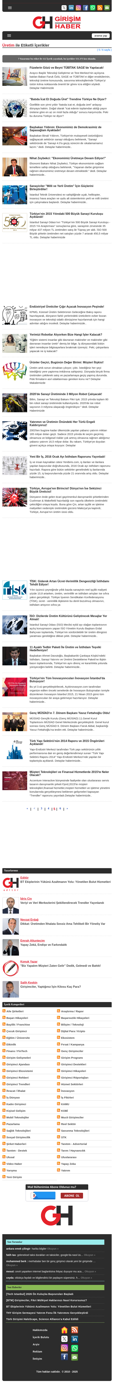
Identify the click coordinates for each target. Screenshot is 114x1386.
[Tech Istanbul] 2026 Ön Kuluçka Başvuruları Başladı (39, 1294)
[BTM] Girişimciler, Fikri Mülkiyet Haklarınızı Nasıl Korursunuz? (46, 1300)
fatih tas (11, 1255)
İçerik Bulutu (41, 1337)
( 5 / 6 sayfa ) (104, 49)
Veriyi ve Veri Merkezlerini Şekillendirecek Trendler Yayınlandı (62, 902)
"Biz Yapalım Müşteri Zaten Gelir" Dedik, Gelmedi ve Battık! (60, 965)
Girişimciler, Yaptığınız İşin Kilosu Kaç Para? (50, 986)
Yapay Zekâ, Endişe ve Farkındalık (43, 944)
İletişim (37, 1358)
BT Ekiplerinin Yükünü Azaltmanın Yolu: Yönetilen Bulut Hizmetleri (65, 881)
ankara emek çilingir (18, 1248)
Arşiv (36, 1344)
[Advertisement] (57, 274)
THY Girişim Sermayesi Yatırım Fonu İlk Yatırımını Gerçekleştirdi (47, 1312)
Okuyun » (53, 1248)
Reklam (37, 1351)
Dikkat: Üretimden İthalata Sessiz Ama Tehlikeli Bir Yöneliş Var (62, 923)
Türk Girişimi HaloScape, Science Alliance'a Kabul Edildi (42, 1319)
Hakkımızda (40, 1330)
